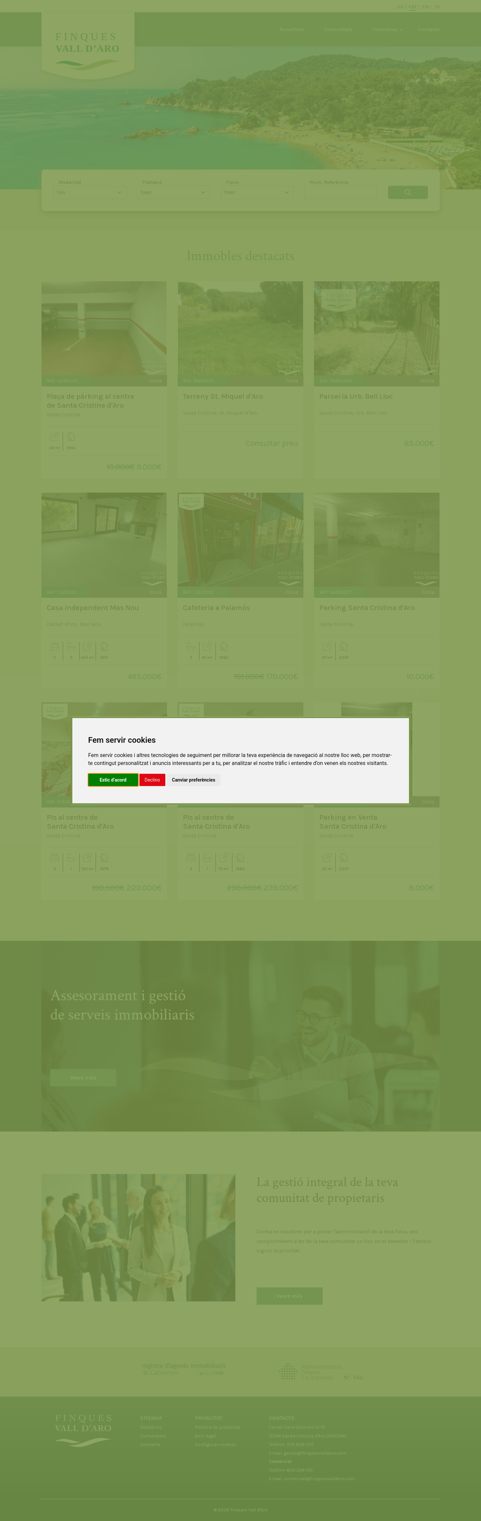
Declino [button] (152, 779)
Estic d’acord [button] (113, 779)
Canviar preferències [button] (193, 779)
